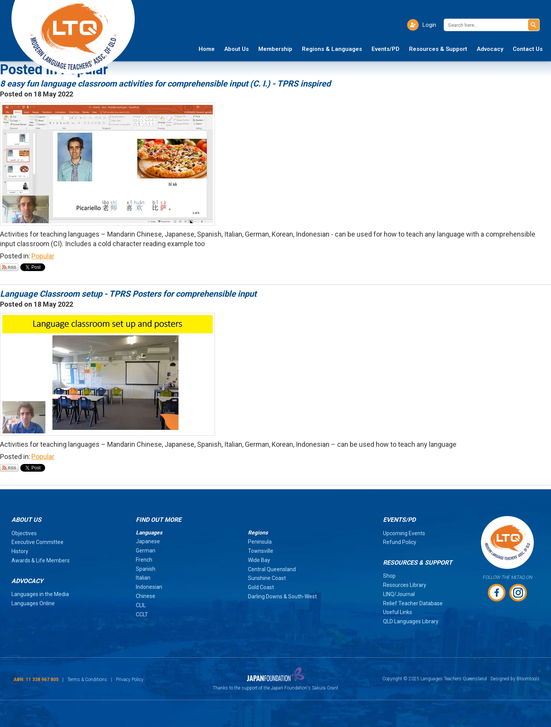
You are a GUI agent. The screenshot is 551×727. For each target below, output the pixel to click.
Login (429, 24)
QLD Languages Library (411, 621)
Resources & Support (438, 49)
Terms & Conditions (87, 679)
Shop (389, 576)
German (145, 550)
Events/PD (385, 49)
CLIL (141, 605)
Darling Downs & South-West (282, 596)
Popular (42, 256)
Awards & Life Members (40, 560)
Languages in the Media (40, 594)
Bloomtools (528, 678)
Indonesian (149, 587)
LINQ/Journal (399, 594)
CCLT (142, 614)
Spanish (145, 569)
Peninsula (260, 542)
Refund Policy (399, 542)
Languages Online (33, 603)
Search (533, 25)
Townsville (260, 551)
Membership (275, 49)
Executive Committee (37, 542)
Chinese (145, 596)
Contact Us (528, 49)
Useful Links (397, 612)
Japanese (148, 541)
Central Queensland (272, 569)
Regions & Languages (332, 49)
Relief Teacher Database (413, 603)
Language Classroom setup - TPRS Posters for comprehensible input (128, 294)
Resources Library (404, 585)
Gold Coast (261, 587)
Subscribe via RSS (9, 267)
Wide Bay (259, 560)
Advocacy (490, 49)
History (19, 551)
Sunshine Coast (267, 578)
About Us (236, 49)
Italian (143, 578)
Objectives (24, 533)
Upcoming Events (404, 533)
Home (207, 49)
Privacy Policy (129, 679)
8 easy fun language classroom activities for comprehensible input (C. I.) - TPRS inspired (165, 83)
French (144, 560)
